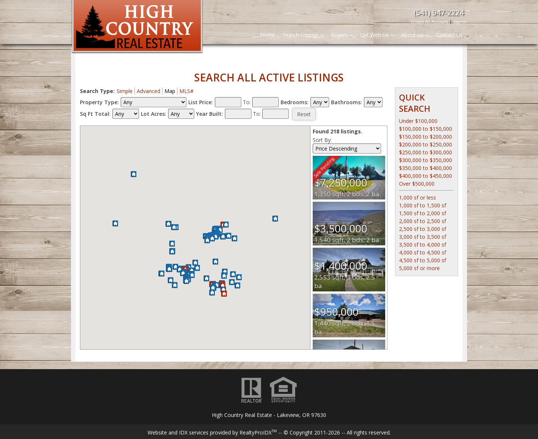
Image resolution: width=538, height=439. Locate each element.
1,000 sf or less (417, 197)
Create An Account (429, 21)
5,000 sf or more (419, 268)
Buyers (342, 34)
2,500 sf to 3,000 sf (422, 228)
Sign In (460, 21)
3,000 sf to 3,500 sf (422, 236)
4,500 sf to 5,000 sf (422, 260)
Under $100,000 (418, 120)
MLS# (186, 91)
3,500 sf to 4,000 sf (422, 244)
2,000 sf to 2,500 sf (422, 221)
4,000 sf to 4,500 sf (422, 252)
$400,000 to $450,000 (425, 175)
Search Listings (303, 34)
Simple (125, 91)
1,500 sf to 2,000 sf (422, 213)
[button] (237, 285)
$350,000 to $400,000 (425, 167)
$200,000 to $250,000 (425, 144)
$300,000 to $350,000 (425, 160)
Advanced (148, 91)
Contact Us (449, 34)
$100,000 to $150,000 (425, 128)
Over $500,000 (417, 183)
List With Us (377, 34)
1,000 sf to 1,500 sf (422, 205)
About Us (415, 34)
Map (169, 91)
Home (267, 34)
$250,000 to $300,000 (425, 152)
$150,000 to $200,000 (425, 136)
